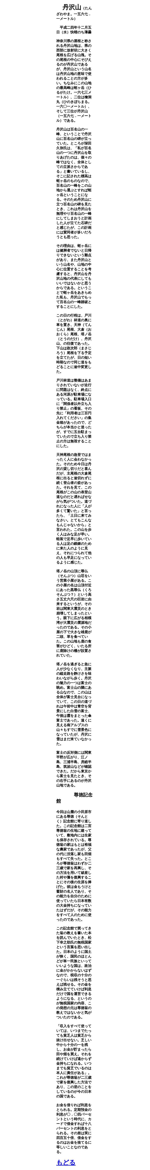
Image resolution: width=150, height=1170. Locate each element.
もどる (66, 1162)
